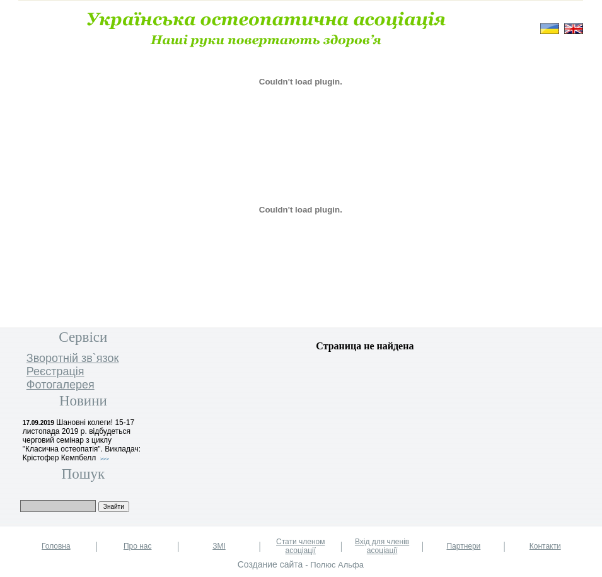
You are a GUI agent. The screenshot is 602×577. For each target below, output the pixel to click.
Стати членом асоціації (300, 546)
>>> (104, 459)
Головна (56, 546)
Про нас (138, 546)
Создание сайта (270, 564)
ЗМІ (219, 546)
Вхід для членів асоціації (382, 546)
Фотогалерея (60, 384)
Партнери (463, 546)
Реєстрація (55, 371)
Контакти (545, 546)
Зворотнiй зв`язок (72, 358)
